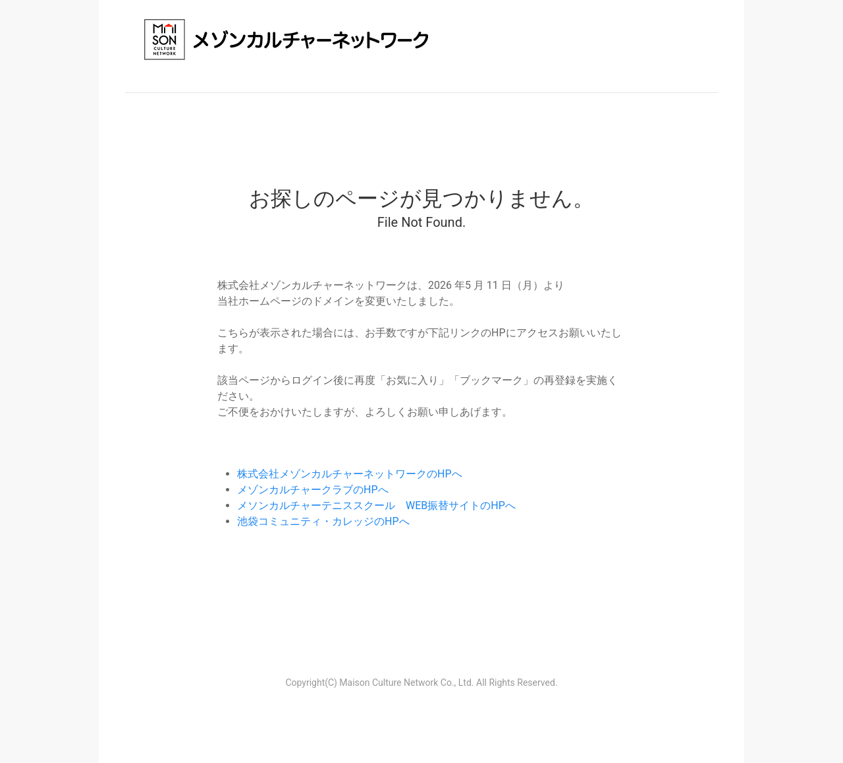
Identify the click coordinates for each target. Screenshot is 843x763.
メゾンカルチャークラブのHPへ (313, 489)
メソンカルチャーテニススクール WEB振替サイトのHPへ (376, 505)
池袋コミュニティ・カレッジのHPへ (323, 521)
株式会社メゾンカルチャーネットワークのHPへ (349, 474)
